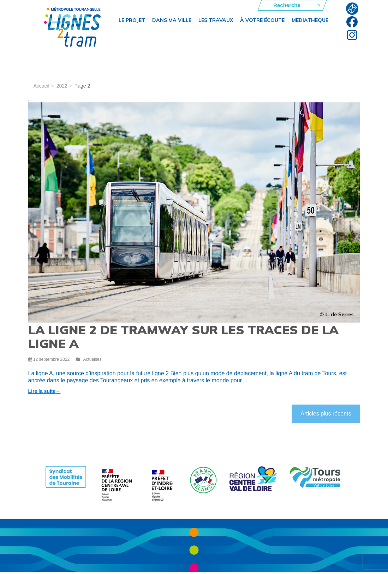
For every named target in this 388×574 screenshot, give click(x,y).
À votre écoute (262, 20)
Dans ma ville (171, 20)
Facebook (352, 22)
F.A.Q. (352, 8)
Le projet (132, 20)
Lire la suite (44, 391)
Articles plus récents (325, 414)
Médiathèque (310, 20)
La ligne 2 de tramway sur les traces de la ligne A (183, 336)
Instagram (352, 35)
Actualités (92, 359)
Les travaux (215, 20)
